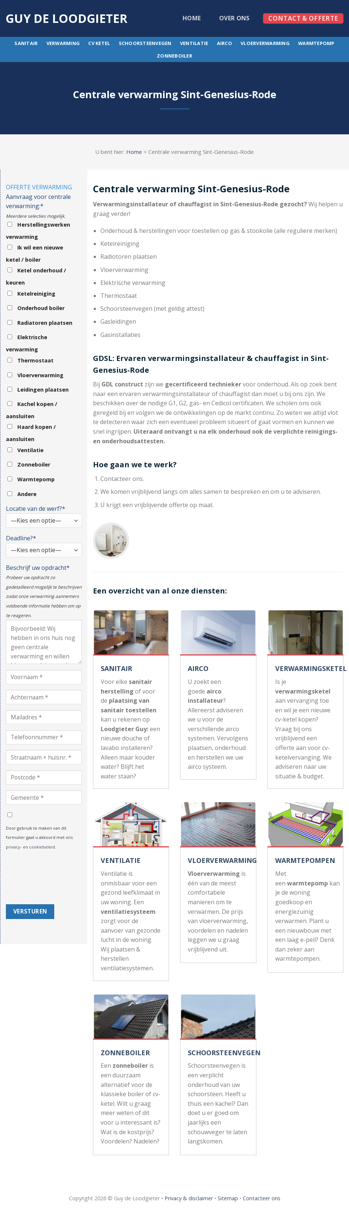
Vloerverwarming (265, 43)
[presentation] (36, 877)
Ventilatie (194, 43)
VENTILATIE (121, 860)
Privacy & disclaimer (189, 1198)
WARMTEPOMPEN (305, 860)
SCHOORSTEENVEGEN (224, 1052)
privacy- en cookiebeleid (30, 847)
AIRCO (198, 668)
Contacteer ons (261, 1198)
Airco (224, 43)
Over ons (234, 18)
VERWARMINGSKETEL (311, 668)
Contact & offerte (303, 18)
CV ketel (99, 43)
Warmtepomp (316, 43)
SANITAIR (116, 668)
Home (192, 18)
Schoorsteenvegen (145, 43)
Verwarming (63, 43)
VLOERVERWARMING (222, 860)
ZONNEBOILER (125, 1052)
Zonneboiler (174, 55)
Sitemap (228, 1198)
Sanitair (26, 43)
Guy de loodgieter (66, 18)
